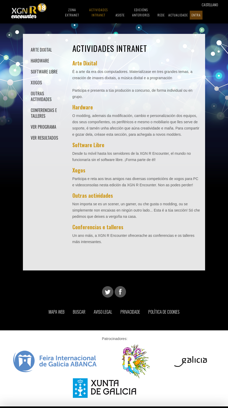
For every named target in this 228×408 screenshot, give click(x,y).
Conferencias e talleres (44, 113)
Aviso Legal (103, 312)
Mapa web (57, 312)
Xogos (36, 82)
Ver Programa (43, 127)
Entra (196, 15)
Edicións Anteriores (141, 12)
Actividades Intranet (98, 12)
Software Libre (44, 72)
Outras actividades (41, 96)
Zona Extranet (72, 12)
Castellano (210, 4)
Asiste (120, 15)
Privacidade (130, 312)
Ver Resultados (44, 138)
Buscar (79, 312)
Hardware (40, 61)
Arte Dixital (41, 50)
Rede (161, 15)
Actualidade (178, 15)
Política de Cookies (164, 312)
